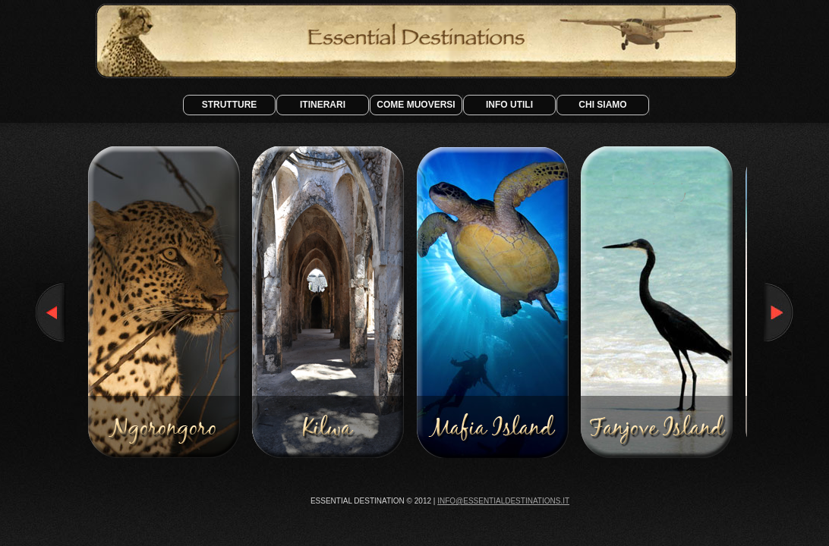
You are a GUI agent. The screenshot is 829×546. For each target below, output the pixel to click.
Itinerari (322, 104)
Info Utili (509, 104)
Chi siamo (602, 104)
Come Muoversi (416, 104)
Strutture (229, 104)
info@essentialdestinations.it (503, 501)
